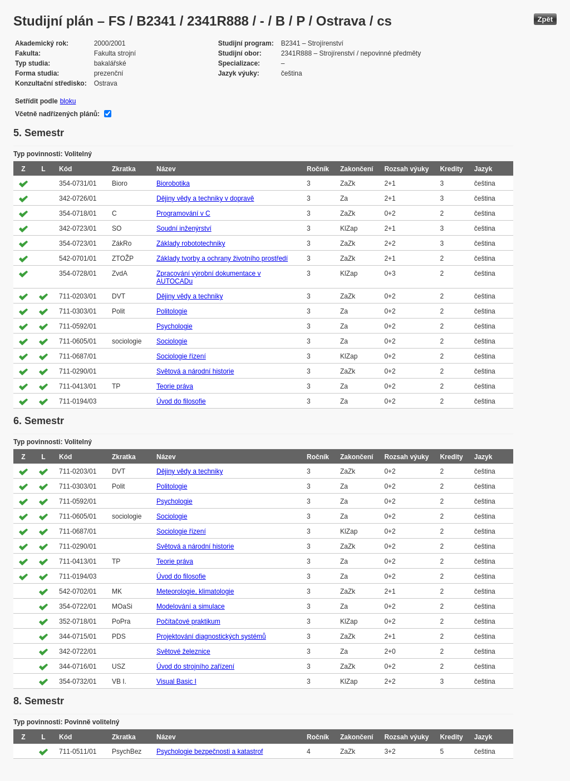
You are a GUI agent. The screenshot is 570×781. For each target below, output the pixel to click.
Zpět (545, 19)
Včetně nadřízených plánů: (57, 114)
